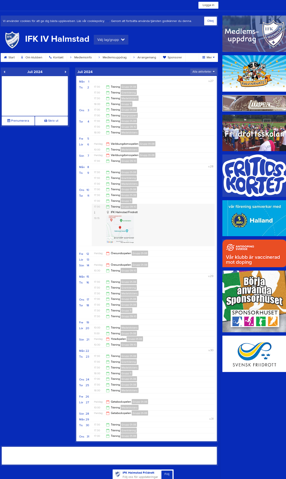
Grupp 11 (126, 104)
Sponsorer (172, 57)
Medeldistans (129, 98)
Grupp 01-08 (128, 87)
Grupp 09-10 (128, 127)
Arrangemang (144, 57)
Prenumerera (18, 121)
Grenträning (128, 92)
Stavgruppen (129, 115)
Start (9, 57)
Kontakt (56, 57)
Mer (208, 57)
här (107, 21)
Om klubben (32, 57)
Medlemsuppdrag (113, 57)
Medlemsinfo (81, 57)
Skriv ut (51, 121)
